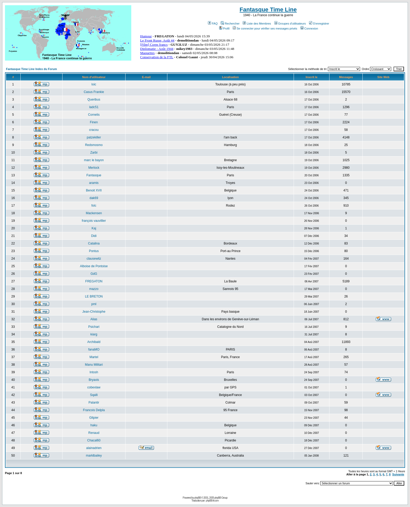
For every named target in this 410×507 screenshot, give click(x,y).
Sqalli (94, 395)
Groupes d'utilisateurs (290, 23)
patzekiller (94, 137)
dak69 (94, 198)
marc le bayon (94, 160)
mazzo (93, 289)
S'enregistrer (319, 23)
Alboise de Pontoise (94, 266)
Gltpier (93, 417)
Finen (94, 122)
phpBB (197, 497)
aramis (94, 183)
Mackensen (94, 213)
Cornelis (94, 114)
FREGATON (93, 281)
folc (94, 205)
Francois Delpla (94, 410)
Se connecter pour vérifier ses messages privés (265, 28)
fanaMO (94, 349)
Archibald (93, 342)
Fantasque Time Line (268, 9)
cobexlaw (93, 387)
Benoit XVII (94, 190)
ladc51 (93, 107)
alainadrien (94, 448)
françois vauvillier (94, 221)
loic (94, 84)
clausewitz (94, 258)
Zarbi (93, 152)
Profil (224, 28)
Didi (94, 236)
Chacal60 (94, 440)
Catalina (94, 243)
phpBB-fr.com (212, 500)
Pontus (94, 251)
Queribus (94, 99)
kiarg (93, 334)
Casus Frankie (94, 92)
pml (93, 304)
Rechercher (230, 23)
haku (93, 425)
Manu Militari (94, 364)
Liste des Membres (257, 23)
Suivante (398, 474)
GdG (93, 274)
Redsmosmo (93, 145)
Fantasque (94, 175)
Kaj (94, 228)
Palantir (94, 402)
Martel (93, 357)
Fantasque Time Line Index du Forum (31, 69)
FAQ (213, 23)
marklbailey (94, 455)
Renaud (93, 433)
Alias (93, 319)
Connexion (309, 28)
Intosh (94, 372)
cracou (94, 130)
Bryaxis (94, 380)
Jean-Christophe (93, 311)
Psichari (94, 327)
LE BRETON (94, 296)
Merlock (93, 168)
